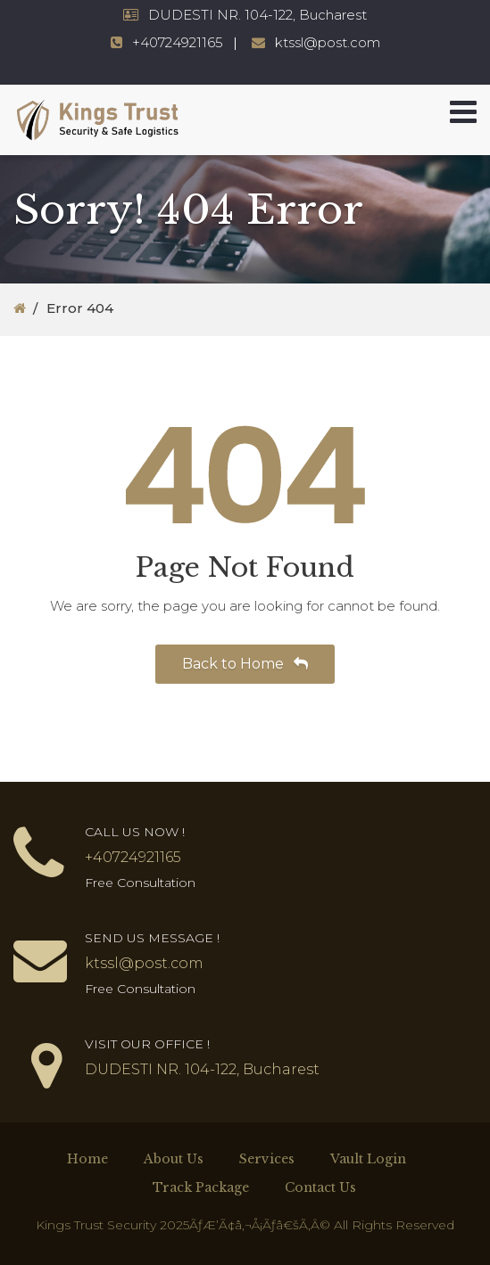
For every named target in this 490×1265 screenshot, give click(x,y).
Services (267, 1159)
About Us (173, 1159)
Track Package (201, 1187)
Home (87, 1159)
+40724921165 (177, 42)
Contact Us (320, 1187)
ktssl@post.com (327, 42)
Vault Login (368, 1159)
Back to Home (245, 663)
